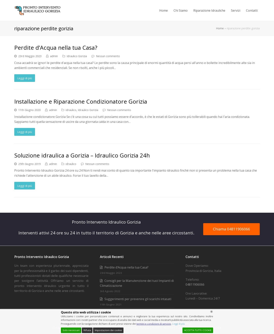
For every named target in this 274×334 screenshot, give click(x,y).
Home (220, 28)
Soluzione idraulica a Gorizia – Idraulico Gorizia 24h (82, 155)
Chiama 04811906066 (231, 229)
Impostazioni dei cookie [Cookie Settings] (108, 330)
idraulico (71, 110)
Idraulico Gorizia (77, 56)
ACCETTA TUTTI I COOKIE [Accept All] (198, 330)
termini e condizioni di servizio (153, 323)
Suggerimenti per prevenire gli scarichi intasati (137, 299)
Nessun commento (108, 56)
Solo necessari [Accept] (71, 330)
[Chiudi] (211, 311)
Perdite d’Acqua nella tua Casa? (55, 47)
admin (54, 56)
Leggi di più (24, 78)
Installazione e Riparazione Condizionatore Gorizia (80, 101)
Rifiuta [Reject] (87, 330)
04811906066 (195, 284)
